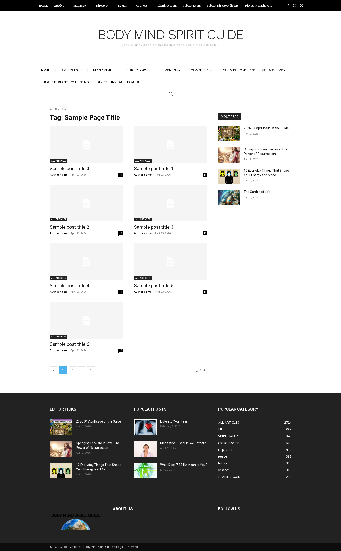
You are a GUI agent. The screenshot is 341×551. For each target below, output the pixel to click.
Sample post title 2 (69, 227)
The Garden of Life (257, 192)
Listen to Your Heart (174, 421)
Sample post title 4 (69, 285)
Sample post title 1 (154, 168)
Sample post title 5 (154, 285)
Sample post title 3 (154, 227)
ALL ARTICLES (58, 160)
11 (120, 174)
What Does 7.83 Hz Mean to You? (183, 465)
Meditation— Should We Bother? (183, 443)
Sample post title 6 (69, 344)
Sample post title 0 (69, 168)
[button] (170, 93)
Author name (58, 174)
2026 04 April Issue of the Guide (266, 128)
